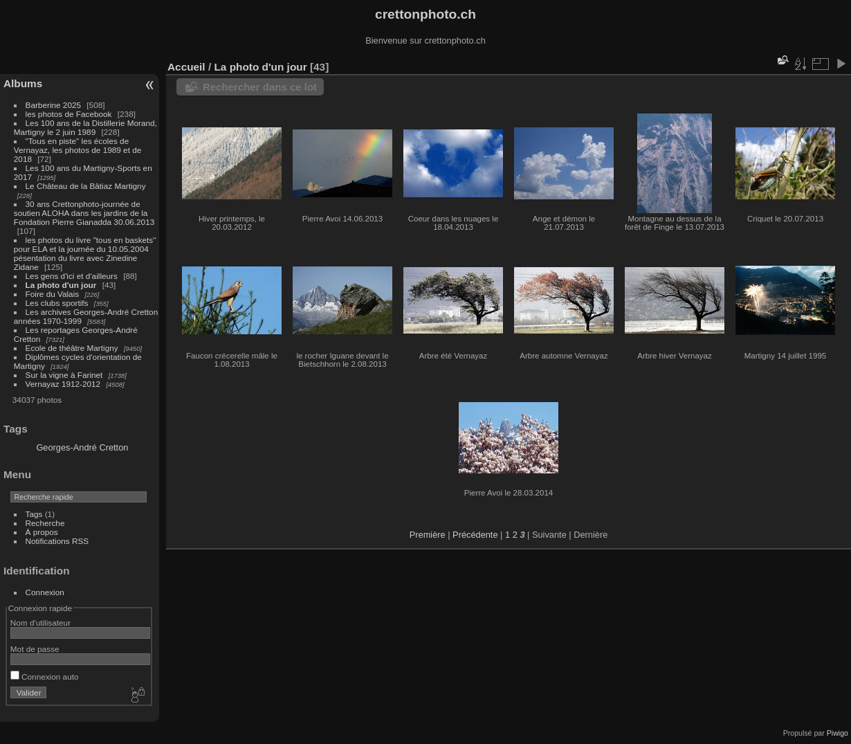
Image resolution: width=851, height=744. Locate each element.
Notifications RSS (57, 540)
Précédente (474, 534)
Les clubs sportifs (57, 302)
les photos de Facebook (69, 113)
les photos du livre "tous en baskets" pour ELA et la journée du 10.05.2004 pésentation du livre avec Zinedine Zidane (85, 253)
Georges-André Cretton (82, 447)
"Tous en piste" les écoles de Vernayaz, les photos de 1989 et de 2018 (77, 149)
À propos (42, 531)
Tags (34, 513)
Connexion (45, 592)
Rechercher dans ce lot (260, 87)
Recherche (45, 522)
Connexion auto (44, 676)
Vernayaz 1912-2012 (63, 383)
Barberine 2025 (53, 104)
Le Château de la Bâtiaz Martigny (86, 185)
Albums (22, 83)
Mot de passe (35, 648)
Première (428, 534)
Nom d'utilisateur (40, 622)
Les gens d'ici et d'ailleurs (72, 275)
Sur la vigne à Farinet (64, 374)
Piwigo (837, 733)
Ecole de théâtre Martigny (72, 347)
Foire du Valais (53, 293)
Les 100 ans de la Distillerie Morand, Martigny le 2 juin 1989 (85, 127)
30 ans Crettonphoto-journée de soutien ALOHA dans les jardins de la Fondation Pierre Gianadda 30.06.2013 (84, 212)
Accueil (186, 67)
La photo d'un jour (61, 284)
